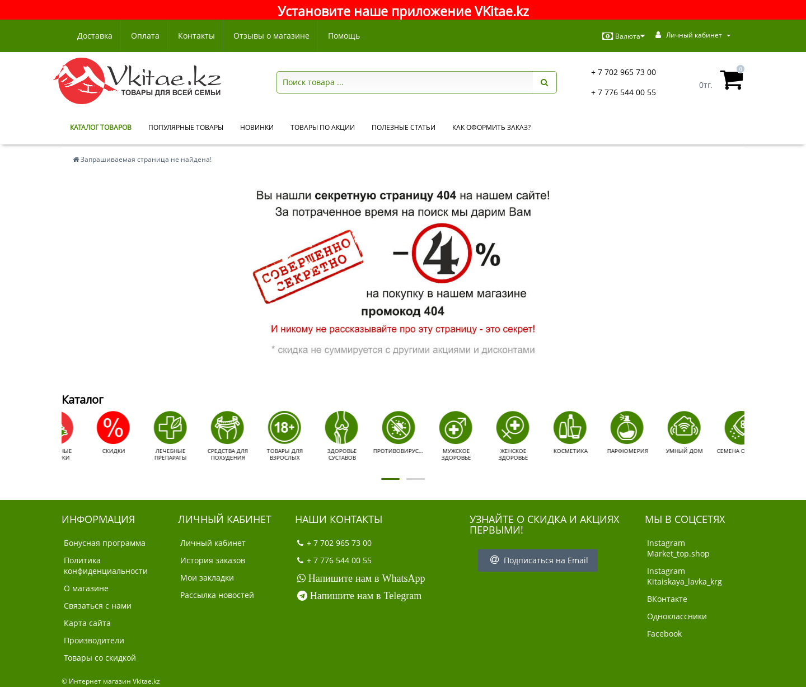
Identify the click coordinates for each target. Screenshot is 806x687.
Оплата (147, 35)
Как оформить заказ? (491, 127)
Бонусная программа (105, 543)
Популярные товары (185, 127)
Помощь (351, 35)
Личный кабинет (213, 543)
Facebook (664, 633)
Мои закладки (207, 577)
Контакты (199, 35)
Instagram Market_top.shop (678, 548)
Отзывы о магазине (276, 35)
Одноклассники (677, 616)
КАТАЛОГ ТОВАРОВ (101, 127)
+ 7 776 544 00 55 (623, 92)
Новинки (257, 127)
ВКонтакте (667, 598)
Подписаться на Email (538, 560)
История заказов (212, 560)
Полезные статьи (403, 127)
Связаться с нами (98, 605)
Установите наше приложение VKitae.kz (403, 11)
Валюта (623, 36)
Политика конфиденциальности (106, 565)
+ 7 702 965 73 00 (623, 72)
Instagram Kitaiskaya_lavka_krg (684, 576)
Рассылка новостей (217, 595)
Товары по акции (322, 127)
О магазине (86, 588)
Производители (94, 640)
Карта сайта (87, 623)
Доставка (95, 35)
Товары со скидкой (100, 657)
